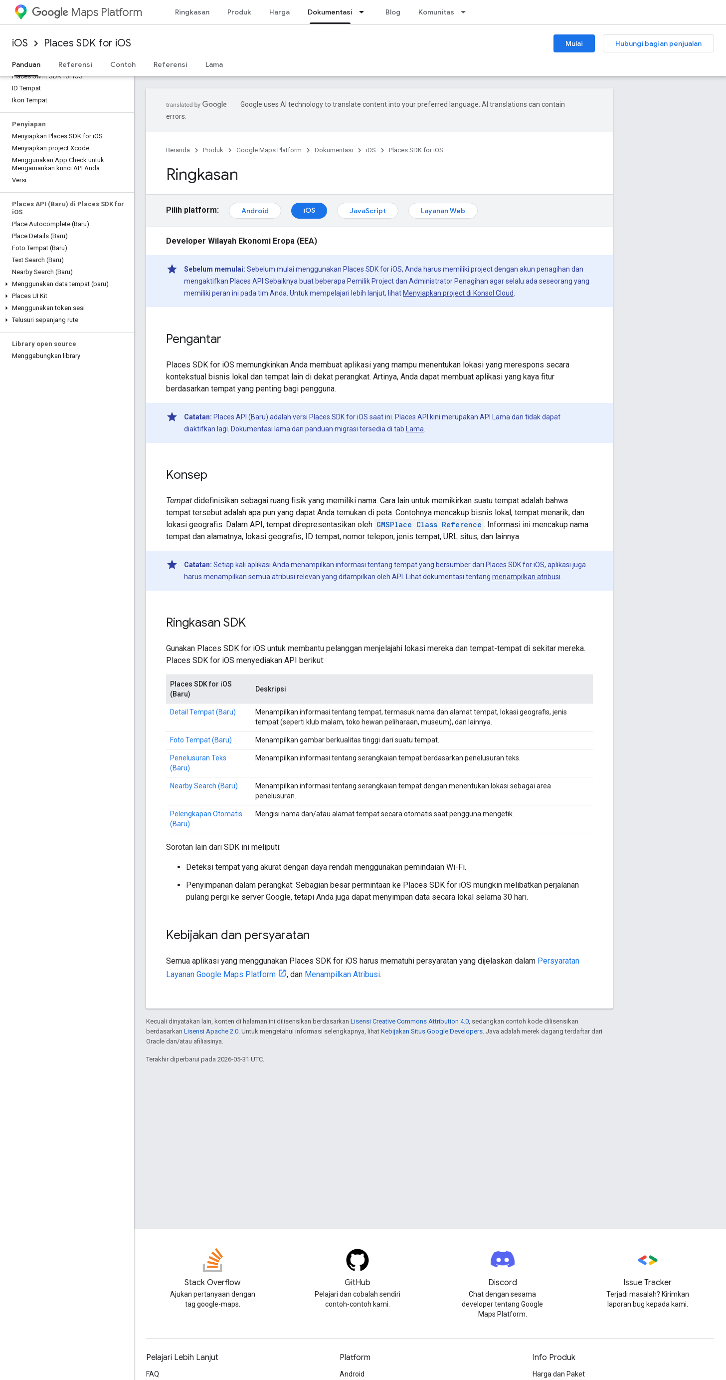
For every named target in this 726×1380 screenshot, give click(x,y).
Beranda (178, 150)
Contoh (123, 64)
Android (255, 210)
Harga (279, 11)
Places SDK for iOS (87, 43)
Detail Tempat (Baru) (203, 712)
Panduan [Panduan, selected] (26, 64)
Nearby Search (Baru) (204, 786)
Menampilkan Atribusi (342, 974)
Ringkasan (192, 11)
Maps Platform (87, 12)
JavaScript (368, 210)
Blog (392, 11)
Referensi (75, 64)
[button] (65, 284)
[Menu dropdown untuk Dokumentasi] (364, 12)
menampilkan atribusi (526, 577)
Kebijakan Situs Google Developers (432, 1031)
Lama (214, 64)
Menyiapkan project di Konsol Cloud (458, 293)
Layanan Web (443, 210)
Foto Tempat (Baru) (201, 740)
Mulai (574, 43)
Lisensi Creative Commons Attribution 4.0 (410, 1021)
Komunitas (436, 11)
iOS (20, 43)
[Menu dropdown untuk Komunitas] (466, 12)
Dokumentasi (334, 150)
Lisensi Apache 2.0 (211, 1031)
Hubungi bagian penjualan (658, 43)
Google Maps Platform (269, 150)
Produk (239, 11)
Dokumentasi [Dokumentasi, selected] (330, 11)
